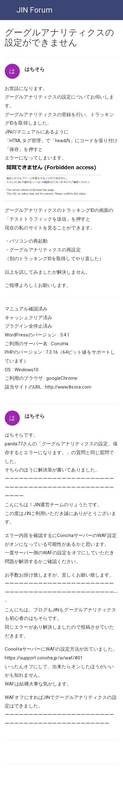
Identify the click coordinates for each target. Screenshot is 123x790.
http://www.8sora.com (68, 387)
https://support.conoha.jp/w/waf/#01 (44, 658)
